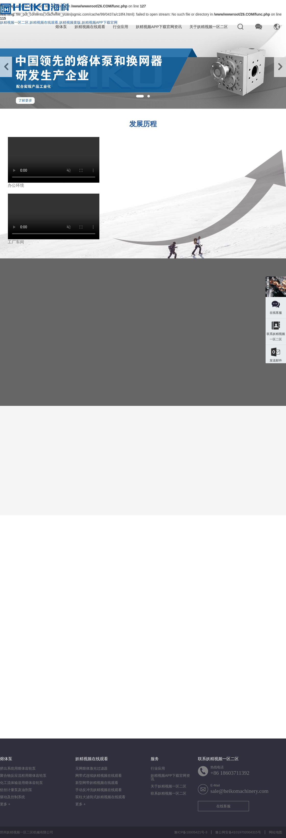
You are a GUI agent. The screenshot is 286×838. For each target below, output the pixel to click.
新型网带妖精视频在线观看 (96, 783)
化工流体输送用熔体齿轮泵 (21, 783)
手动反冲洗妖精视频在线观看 (98, 790)
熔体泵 (61, 26)
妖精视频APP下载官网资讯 (159, 26)
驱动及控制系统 (12, 797)
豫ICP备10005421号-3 (190, 832)
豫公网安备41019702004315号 (238, 832)
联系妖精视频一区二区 (168, 793)
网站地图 (275, 832)
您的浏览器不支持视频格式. (54, 160)
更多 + (5, 804)
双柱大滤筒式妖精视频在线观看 (100, 797)
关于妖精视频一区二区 (208, 26)
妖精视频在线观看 (90, 26)
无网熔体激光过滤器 (91, 768)
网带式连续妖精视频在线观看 (98, 775)
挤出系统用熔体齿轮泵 (18, 768)
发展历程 (143, 124)
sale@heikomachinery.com (239, 791)
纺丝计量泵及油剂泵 (16, 790)
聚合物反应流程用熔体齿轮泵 (23, 775)
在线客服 (223, 806)
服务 (155, 759)
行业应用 (120, 26)
